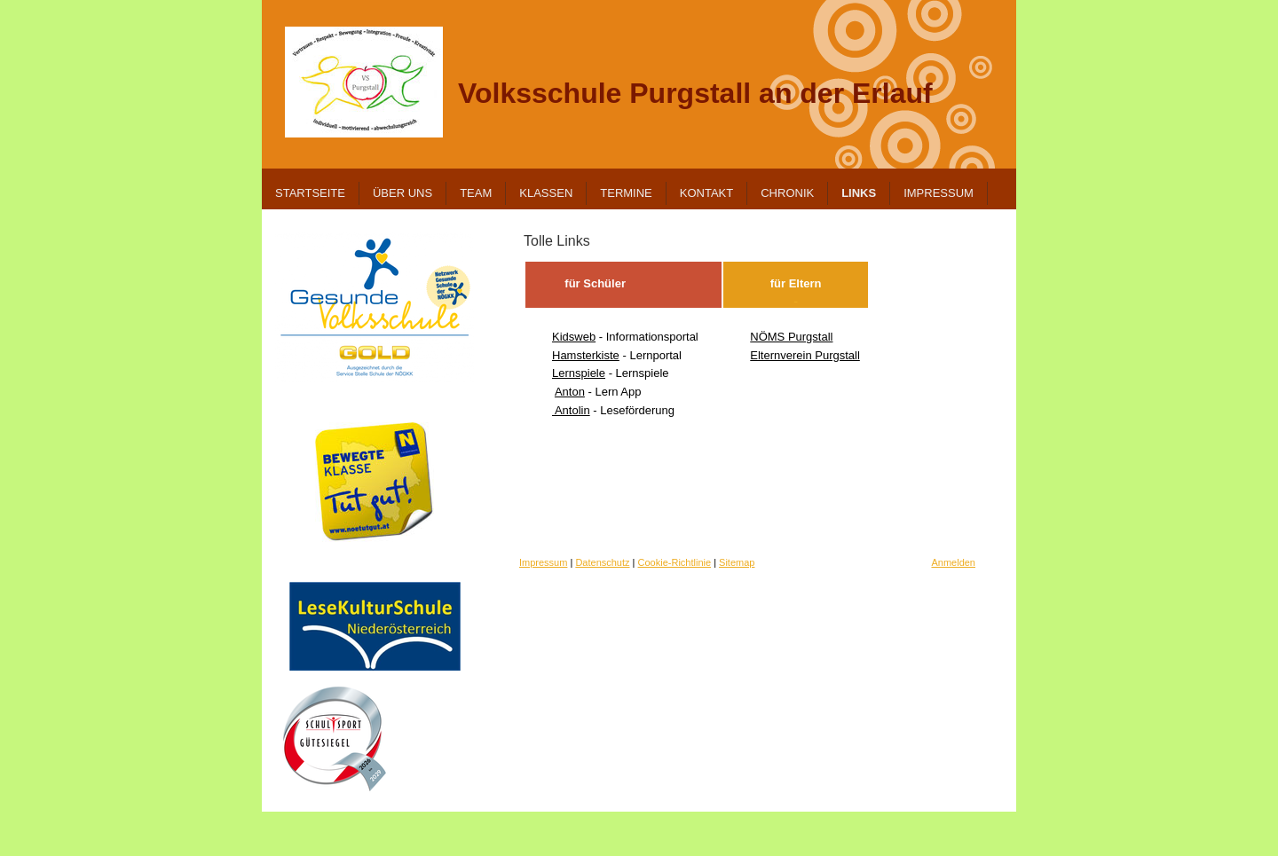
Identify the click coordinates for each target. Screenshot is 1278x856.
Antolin (571, 410)
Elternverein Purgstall (805, 355)
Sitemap (736, 562)
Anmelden (953, 562)
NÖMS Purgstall (791, 336)
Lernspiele (578, 373)
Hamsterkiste (585, 355)
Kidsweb (574, 336)
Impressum (543, 562)
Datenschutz (602, 562)
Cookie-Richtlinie (675, 562)
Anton (570, 391)
